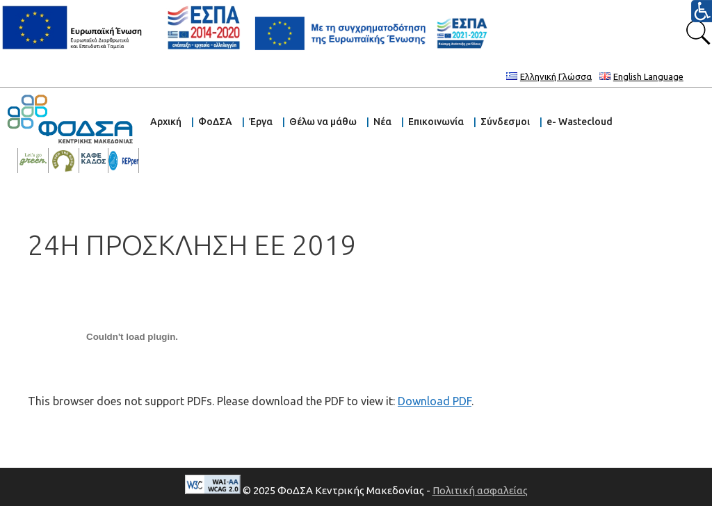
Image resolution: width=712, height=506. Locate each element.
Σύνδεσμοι (505, 121)
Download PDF (434, 401)
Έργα (261, 121)
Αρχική (165, 121)
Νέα (382, 121)
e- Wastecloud (580, 121)
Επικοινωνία (436, 121)
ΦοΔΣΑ (215, 121)
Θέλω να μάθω (323, 121)
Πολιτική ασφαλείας (480, 490)
